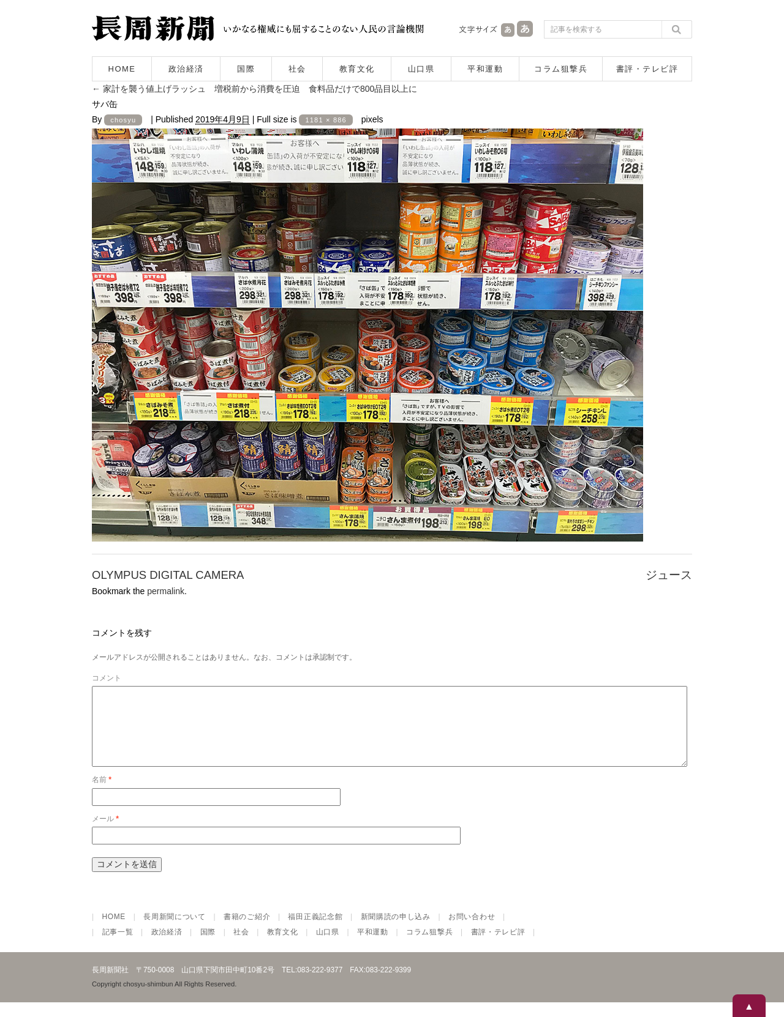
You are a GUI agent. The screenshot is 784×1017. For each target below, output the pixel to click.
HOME (122, 68)
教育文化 (357, 68)
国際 (246, 68)
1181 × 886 (325, 120)
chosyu (123, 120)
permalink (165, 591)
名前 (101, 794)
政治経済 (186, 68)
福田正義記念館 (315, 931)
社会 (297, 68)
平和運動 (485, 68)
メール (105, 833)
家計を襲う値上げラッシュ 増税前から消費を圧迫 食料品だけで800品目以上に (254, 89)
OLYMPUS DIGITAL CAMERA (168, 574)
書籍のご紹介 (247, 931)
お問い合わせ (471, 931)
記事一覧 (118, 946)
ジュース (669, 574)
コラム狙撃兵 (560, 68)
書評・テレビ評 (647, 68)
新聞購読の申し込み (396, 931)
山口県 (421, 68)
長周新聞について (174, 931)
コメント (106, 678)
